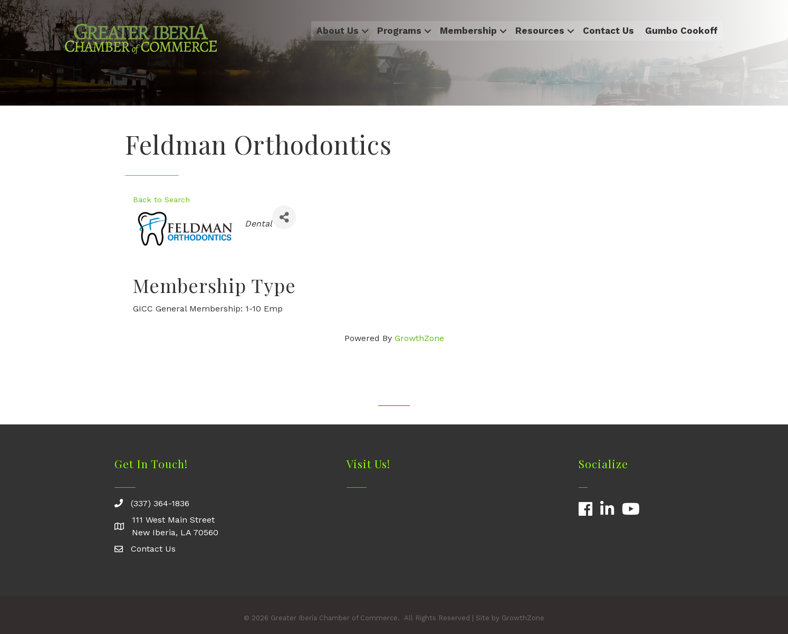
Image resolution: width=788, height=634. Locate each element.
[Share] (284, 217)
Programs (399, 30)
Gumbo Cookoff (681, 30)
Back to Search (161, 199)
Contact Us (608, 30)
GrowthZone (419, 338)
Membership (468, 30)
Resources (539, 30)
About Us (337, 30)
